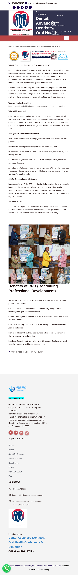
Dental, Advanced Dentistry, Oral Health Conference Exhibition (35, 566)
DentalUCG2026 (15, 472)
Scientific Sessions (16, 454)
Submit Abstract (15, 459)
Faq (10, 476)
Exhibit (11, 467)
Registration (14, 463)
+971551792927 (58, 25)
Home (11, 445)
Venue (11, 450)
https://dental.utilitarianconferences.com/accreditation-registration (34, 47)
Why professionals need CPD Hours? (27, 352)
